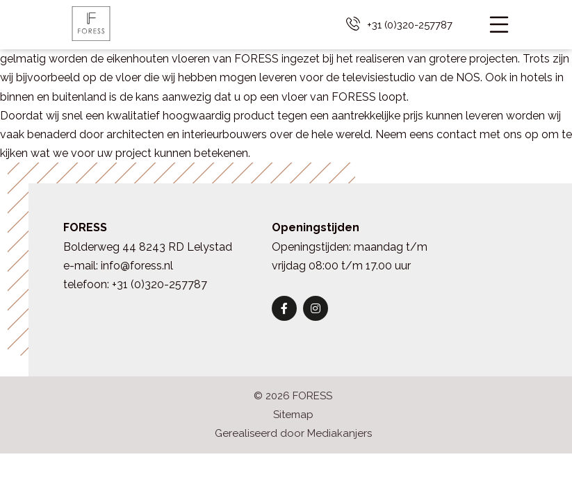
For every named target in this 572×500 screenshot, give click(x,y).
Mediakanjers (339, 433)
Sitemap (293, 414)
